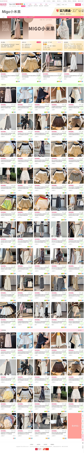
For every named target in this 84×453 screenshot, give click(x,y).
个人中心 (49, 1)
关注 (24, 6)
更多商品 (76, 426)
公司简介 (31, 444)
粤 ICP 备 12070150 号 (34, 446)
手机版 (64, 1)
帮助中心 (69, 1)
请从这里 (3, 1)
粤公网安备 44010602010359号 (46, 446)
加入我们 (45, 444)
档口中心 (59, 1)
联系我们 (52, 444)
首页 (44, 1)
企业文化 (38, 444)
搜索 (78, 4)
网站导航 (75, 1)
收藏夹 (54, 1)
